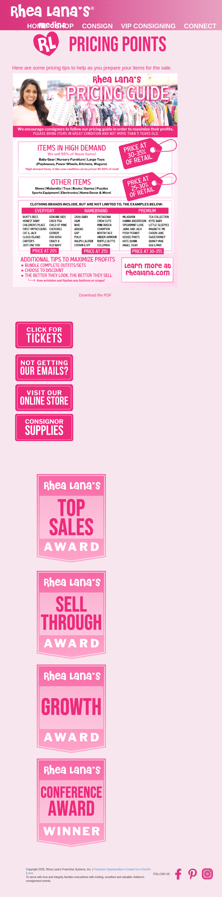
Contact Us (132, 869)
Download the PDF (95, 295)
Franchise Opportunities (108, 869)
